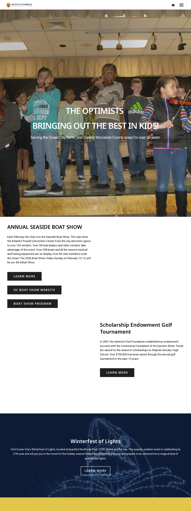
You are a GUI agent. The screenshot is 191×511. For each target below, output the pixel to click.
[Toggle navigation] (181, 5)
